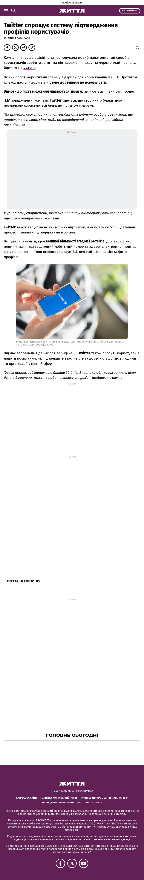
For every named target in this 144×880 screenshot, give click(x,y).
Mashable (29, 68)
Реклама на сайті (26, 797)
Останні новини (23, 581)
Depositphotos (44, 344)
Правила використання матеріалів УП (104, 797)
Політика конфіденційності (58, 797)
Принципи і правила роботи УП (62, 802)
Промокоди (94, 802)
